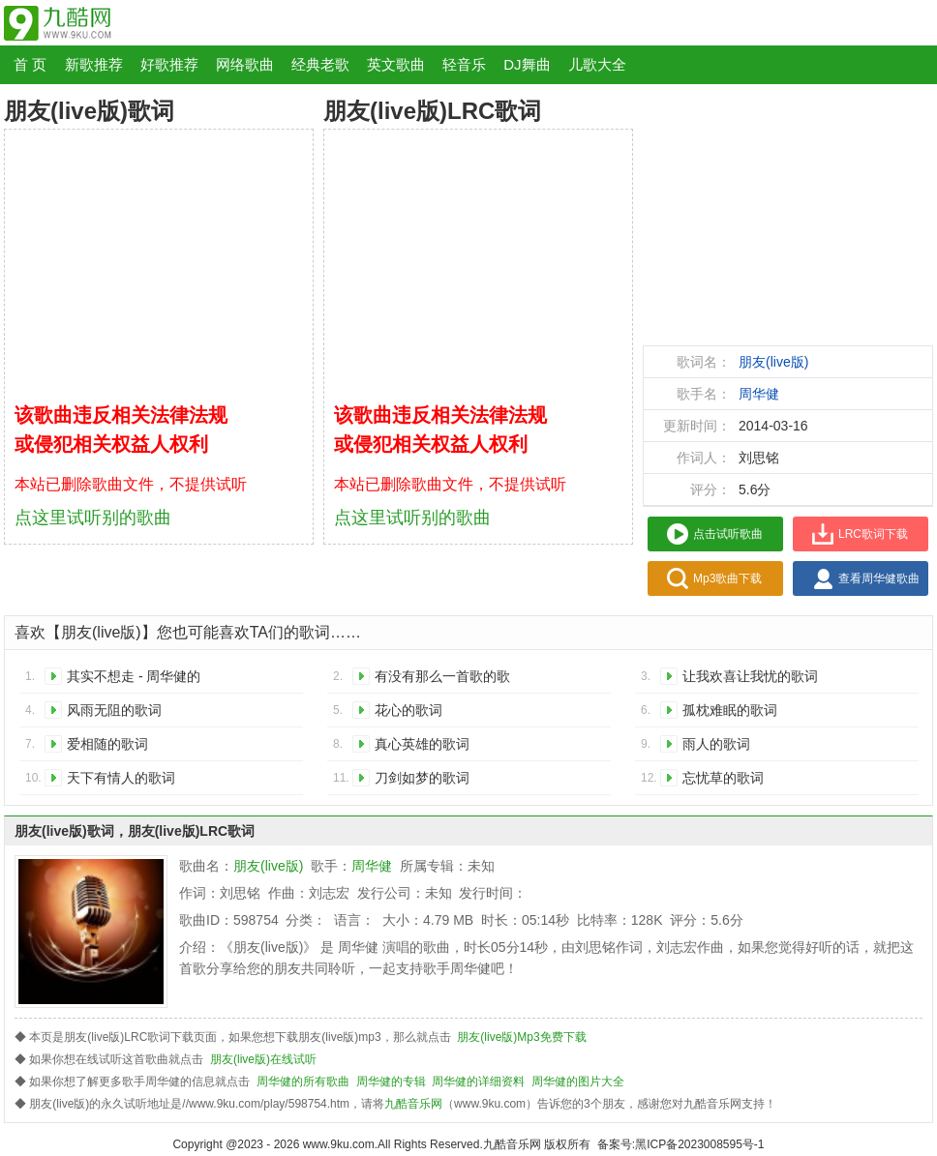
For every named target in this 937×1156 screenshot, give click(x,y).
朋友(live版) (773, 362)
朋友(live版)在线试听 (263, 1059)
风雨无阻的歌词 (114, 710)
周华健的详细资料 (478, 1081)
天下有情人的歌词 (121, 777)
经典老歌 (320, 64)
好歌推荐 (169, 64)
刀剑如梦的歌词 (422, 777)
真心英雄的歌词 (422, 744)
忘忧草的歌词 (723, 777)
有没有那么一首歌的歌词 (442, 679)
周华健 (759, 393)
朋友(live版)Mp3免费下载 (521, 1037)
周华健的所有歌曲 (303, 1081)
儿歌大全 (597, 64)
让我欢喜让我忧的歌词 (750, 676)
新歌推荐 (94, 64)
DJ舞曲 (526, 64)
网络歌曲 (245, 64)
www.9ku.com (339, 1144)
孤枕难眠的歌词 (729, 710)
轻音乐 (464, 64)
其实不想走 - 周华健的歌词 (133, 679)
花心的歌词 (408, 710)
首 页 (30, 64)
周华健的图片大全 (577, 1081)
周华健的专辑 (391, 1081)
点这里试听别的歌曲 (93, 517)
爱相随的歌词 (107, 744)
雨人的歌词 (716, 744)
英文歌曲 (396, 64)
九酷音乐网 (413, 1104)
